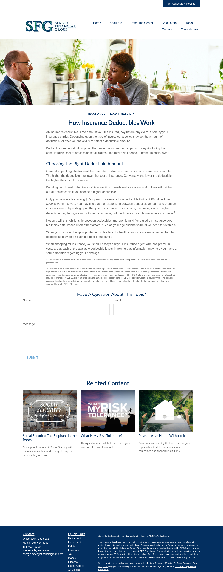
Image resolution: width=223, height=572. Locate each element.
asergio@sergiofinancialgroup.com (43, 554)
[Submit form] (32, 357)
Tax (70, 554)
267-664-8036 (40, 542)
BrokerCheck (163, 536)
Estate (72, 546)
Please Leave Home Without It (162, 436)
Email (117, 300)
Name (27, 300)
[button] (97, 23)
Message (29, 324)
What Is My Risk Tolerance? (102, 436)
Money (72, 557)
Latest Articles (76, 565)
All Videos (74, 569)
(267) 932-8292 (40, 538)
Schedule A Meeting (181, 3)
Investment (74, 542)
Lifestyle (73, 561)
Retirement (74, 538)
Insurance (74, 550)
